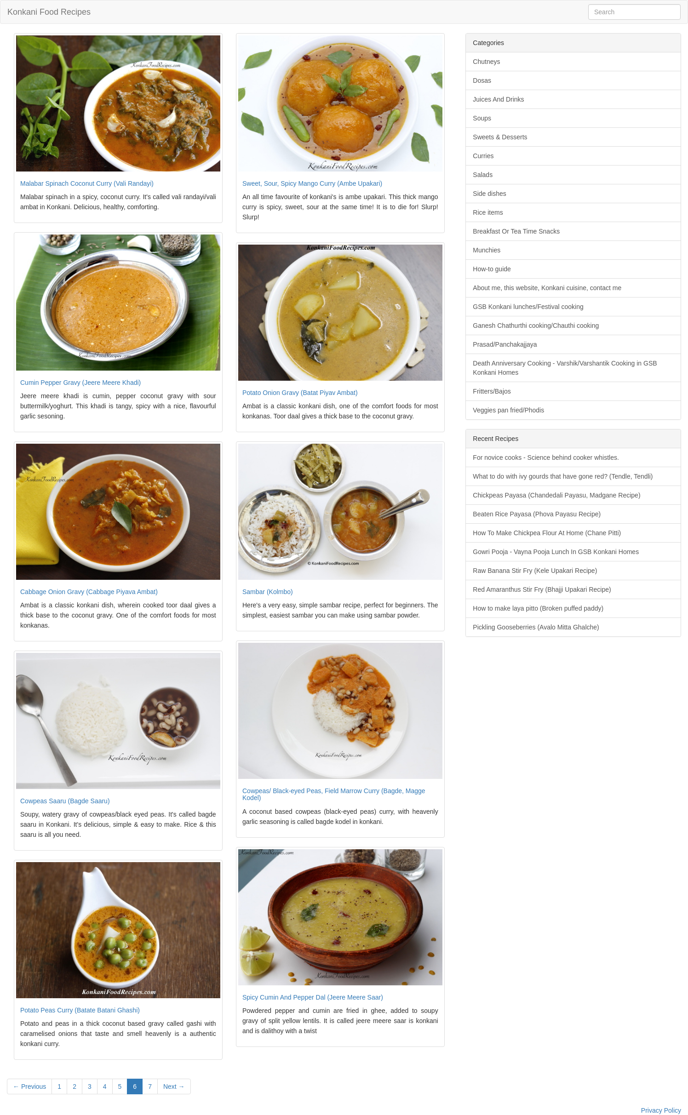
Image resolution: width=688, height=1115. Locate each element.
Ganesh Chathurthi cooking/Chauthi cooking (536, 325)
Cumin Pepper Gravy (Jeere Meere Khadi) (80, 382)
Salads (483, 174)
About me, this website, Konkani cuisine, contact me (547, 288)
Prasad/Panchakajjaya (505, 344)
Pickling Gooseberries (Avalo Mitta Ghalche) (536, 627)
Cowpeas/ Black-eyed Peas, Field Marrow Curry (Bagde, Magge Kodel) (333, 794)
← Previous (29, 1086)
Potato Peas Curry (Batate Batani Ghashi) (80, 1010)
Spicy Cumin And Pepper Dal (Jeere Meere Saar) (312, 997)
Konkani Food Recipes (49, 12)
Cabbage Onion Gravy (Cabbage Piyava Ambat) (89, 591)
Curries (483, 156)
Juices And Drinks (498, 99)
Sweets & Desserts (500, 137)
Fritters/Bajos (491, 391)
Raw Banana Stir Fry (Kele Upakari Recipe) (535, 570)
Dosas (482, 80)
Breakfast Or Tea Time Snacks (516, 231)
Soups (482, 118)
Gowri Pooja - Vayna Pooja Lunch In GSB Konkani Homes (556, 551)
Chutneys (486, 61)
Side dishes (489, 193)
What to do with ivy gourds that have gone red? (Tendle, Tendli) (563, 476)
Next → (174, 1086)
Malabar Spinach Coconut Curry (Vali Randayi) (87, 183)
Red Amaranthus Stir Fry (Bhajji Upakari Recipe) (542, 589)
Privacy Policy (661, 1110)
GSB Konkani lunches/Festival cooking (528, 306)
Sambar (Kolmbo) (267, 591)
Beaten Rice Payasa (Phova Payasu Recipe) (537, 514)
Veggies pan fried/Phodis (508, 410)
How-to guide (492, 269)
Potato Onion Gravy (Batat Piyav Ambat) (300, 392)
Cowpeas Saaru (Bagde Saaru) (65, 801)
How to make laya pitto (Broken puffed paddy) (538, 608)
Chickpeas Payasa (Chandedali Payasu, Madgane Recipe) (556, 495)
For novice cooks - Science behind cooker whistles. (546, 457)
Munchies (486, 250)
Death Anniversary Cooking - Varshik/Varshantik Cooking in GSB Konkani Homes (565, 368)
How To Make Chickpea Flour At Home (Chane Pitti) (547, 533)
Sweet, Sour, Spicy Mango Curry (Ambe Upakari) (312, 183)
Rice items (488, 212)
